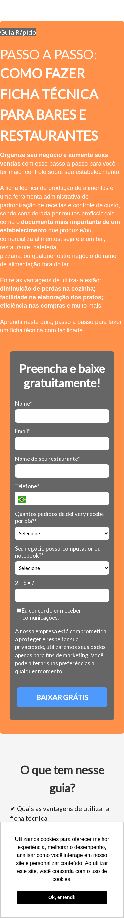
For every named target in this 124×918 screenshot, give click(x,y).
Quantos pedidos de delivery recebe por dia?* (59, 517)
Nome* (23, 403)
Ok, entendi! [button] (62, 897)
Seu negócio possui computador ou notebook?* (58, 552)
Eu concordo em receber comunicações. (49, 614)
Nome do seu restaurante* (47, 458)
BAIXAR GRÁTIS (62, 697)
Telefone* (27, 486)
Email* (22, 431)
